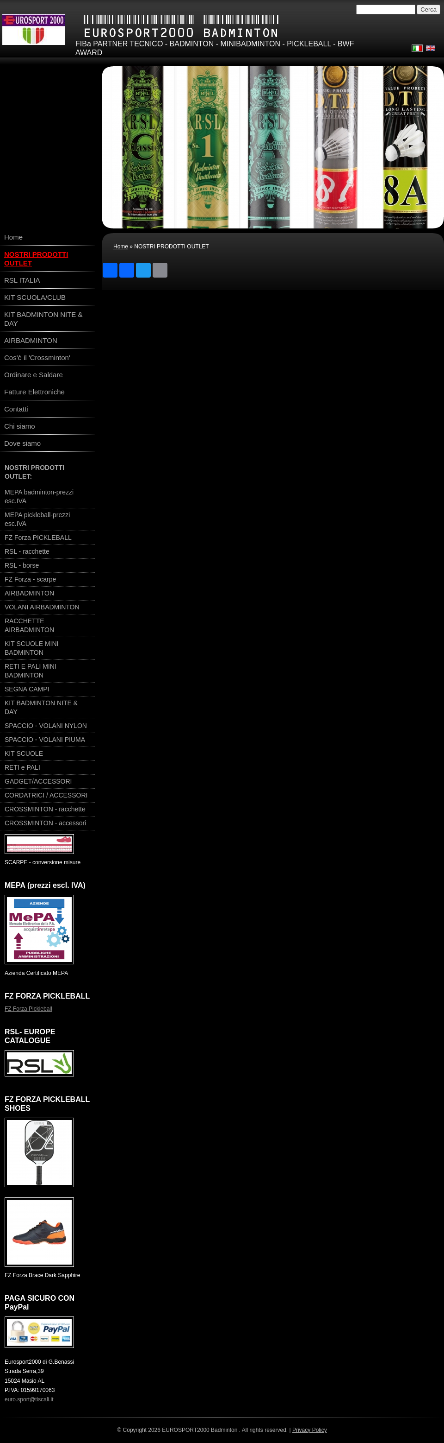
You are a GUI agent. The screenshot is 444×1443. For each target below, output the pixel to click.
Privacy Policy (309, 1430)
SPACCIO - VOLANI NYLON (46, 725)
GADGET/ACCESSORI (38, 781)
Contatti (16, 409)
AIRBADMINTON (30, 340)
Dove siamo (22, 443)
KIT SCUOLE (24, 753)
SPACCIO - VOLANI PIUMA (45, 739)
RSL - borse (22, 565)
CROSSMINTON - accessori (45, 823)
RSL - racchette (27, 551)
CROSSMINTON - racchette (45, 809)
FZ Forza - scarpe (30, 579)
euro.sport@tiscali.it (29, 1399)
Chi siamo (19, 426)
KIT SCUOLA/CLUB (35, 297)
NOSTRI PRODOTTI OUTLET (36, 258)
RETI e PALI (22, 767)
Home (120, 246)
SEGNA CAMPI (27, 689)
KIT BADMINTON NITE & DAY (43, 318)
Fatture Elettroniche (34, 392)
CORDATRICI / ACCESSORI (46, 795)
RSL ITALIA (22, 280)
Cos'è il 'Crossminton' (37, 357)
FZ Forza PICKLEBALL (38, 537)
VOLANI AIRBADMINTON (42, 607)
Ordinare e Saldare (33, 375)
